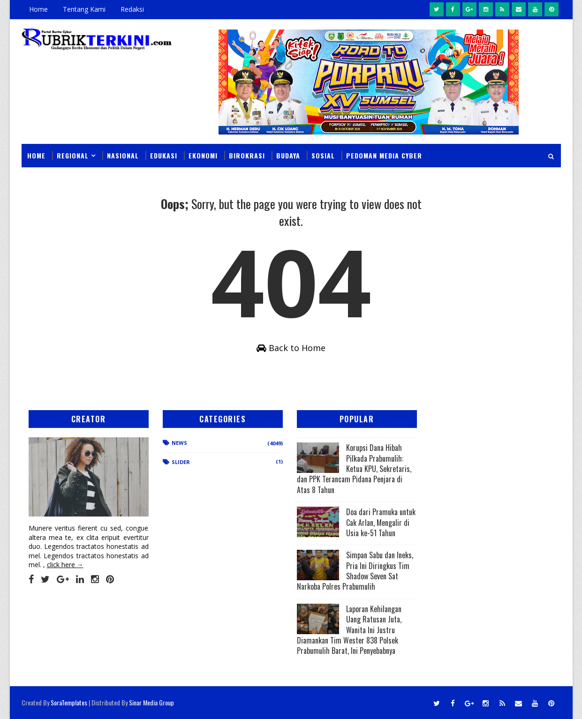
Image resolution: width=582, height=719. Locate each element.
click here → (65, 564)
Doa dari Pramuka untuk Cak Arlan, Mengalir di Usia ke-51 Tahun (381, 522)
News (179, 442)
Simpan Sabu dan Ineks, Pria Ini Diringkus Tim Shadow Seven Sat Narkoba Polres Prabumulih (355, 570)
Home (38, 9)
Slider (181, 461)
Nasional (123, 155)
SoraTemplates (69, 702)
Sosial (323, 155)
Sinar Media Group (151, 702)
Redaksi (132, 9)
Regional (73, 155)
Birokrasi (247, 155)
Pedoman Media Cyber (384, 155)
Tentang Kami (84, 9)
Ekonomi (203, 155)
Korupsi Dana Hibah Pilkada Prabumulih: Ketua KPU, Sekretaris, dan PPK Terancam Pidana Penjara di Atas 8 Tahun (354, 468)
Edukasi (163, 155)
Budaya (288, 155)
